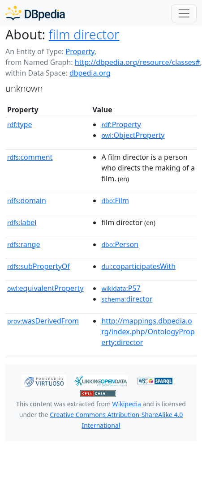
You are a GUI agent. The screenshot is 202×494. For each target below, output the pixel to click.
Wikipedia (126, 404)
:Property (121, 124)
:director (126, 299)
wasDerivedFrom (43, 321)
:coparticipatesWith (138, 266)
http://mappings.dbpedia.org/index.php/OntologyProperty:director (147, 331)
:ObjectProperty (132, 135)
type (19, 124)
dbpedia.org (90, 73)
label (22, 222)
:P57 (120, 288)
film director (84, 34)
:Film (115, 200)
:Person (119, 244)
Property (79, 51)
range (23, 244)
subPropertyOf (38, 266)
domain (26, 200)
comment (29, 157)
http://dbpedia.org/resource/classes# (137, 62)
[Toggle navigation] (184, 13)
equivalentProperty (45, 288)
